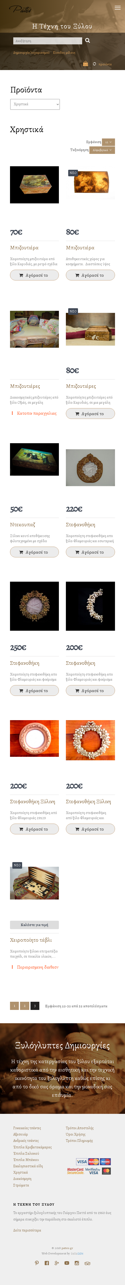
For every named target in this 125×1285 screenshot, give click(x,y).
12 (106, 142)
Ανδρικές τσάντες (26, 1140)
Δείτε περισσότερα (27, 1230)
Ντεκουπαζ (22, 524)
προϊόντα (97, 64)
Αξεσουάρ (20, 1134)
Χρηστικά (20, 1172)
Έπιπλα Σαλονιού (26, 1153)
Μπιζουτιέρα (24, 247)
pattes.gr (67, 1248)
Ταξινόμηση (79, 149)
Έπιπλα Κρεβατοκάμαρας (32, 1147)
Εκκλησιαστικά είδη (28, 1166)
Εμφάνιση (93, 142)
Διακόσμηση (22, 1178)
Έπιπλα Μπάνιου (26, 1159)
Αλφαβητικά (100, 150)
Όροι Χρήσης (75, 1134)
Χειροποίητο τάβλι (31, 940)
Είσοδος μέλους (64, 52)
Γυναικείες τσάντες (27, 1128)
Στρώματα (21, 1185)
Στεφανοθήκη (80, 524)
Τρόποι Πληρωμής (79, 1140)
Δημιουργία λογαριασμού (31, 52)
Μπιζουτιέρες (25, 386)
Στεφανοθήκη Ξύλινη (32, 801)
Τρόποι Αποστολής (80, 1128)
